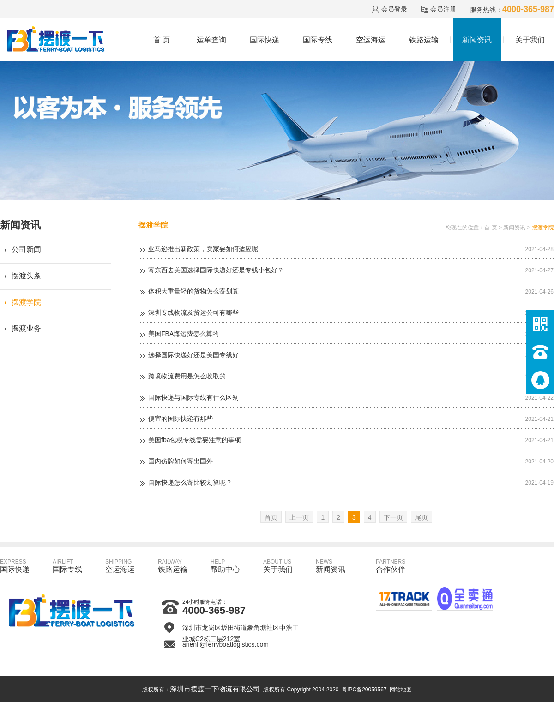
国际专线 (317, 40)
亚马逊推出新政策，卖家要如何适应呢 (203, 248)
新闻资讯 (477, 40)
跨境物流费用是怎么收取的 (187, 376)
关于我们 (530, 40)
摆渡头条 (26, 276)
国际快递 (264, 40)
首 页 (161, 40)
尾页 (421, 517)
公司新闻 (26, 249)
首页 (271, 517)
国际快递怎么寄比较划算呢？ (190, 482)
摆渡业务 (26, 328)
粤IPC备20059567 (364, 689)
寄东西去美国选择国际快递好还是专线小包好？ (216, 270)
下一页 (393, 517)
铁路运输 (424, 40)
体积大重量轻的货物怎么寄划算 (193, 291)
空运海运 (370, 40)
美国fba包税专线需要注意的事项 (194, 440)
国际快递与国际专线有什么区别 (193, 397)
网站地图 (401, 689)
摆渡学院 (26, 302)
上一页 (299, 517)
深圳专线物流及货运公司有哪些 (193, 312)
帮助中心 (225, 565)
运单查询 (211, 40)
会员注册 (443, 9)
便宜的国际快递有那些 (180, 418)
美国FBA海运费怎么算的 (183, 333)
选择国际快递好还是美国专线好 (193, 355)
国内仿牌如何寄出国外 (180, 461)
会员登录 (394, 9)
